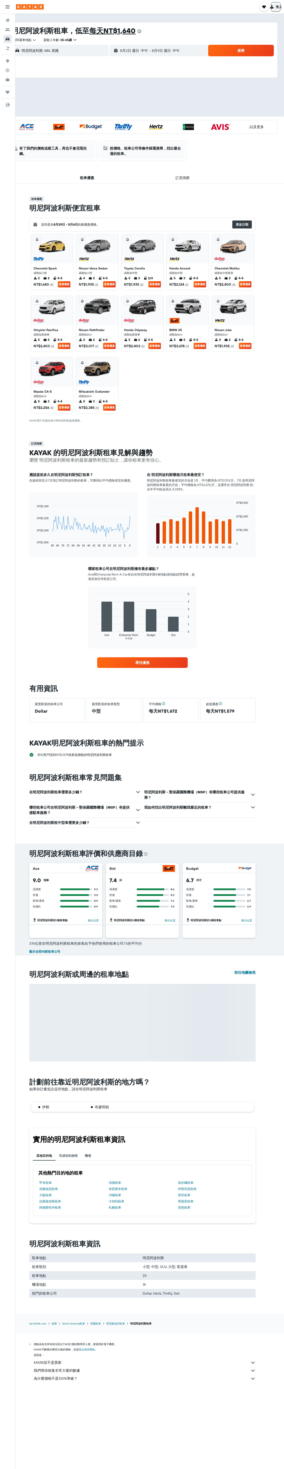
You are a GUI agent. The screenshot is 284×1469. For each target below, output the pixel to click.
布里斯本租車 (125, 1267)
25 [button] (92, 134)
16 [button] (71, 124)
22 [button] (135, 124)
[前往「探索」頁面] (7, 61)
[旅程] (7, 92)
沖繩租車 (122, 1273)
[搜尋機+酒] (7, 48)
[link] (150, 662)
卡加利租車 (123, 1280)
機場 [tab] (95, 1234)
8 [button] (135, 102)
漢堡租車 (191, 1286)
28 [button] (124, 134)
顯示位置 (100, 920)
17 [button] (81, 124)
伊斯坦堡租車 (194, 1267)
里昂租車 (191, 1273)
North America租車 (81, 1401)
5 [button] (103, 102)
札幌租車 (122, 1286)
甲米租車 (53, 1261)
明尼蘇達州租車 (123, 1401)
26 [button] (103, 134)
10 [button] (81, 113)
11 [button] (92, 113)
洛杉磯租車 (193, 1261)
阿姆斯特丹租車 (57, 1286)
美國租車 (103, 1401)
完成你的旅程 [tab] (75, 1234)
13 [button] (113, 113)
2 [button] (71, 102)
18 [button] (92, 124)
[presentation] (154, 31)
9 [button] (71, 113)
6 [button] (113, 102)
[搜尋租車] (7, 39)
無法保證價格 (94, 1427)
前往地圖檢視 (252, 1050)
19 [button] (103, 124)
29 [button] (135, 134)
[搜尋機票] (7, 20)
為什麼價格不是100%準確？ (152, 1456)
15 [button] (134, 113)
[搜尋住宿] (7, 29)
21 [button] (124, 124)
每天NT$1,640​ (127, 30)
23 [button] (71, 134)
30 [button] (71, 145)
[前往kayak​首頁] (30, 7)
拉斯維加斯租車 (57, 1280)
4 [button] (92, 102)
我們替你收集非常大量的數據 (152, 1448)
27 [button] (113, 134)
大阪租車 (53, 1273)
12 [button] (103, 113)
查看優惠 (71, 284)
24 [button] (81, 134)
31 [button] (81, 145)
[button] (7, 7)
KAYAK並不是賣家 (152, 1441)
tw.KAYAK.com (45, 1401)
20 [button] (113, 124)
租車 (61, 1401)
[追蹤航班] (7, 70)
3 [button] (82, 102)
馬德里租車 (193, 1280)
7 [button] (124, 102)
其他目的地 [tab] (51, 1234)
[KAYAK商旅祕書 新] (7, 79)
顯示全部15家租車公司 (52, 1030)
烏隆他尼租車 (56, 1267)
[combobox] (37, 40)
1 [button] (134, 92)
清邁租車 (122, 1261)
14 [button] (124, 113)
